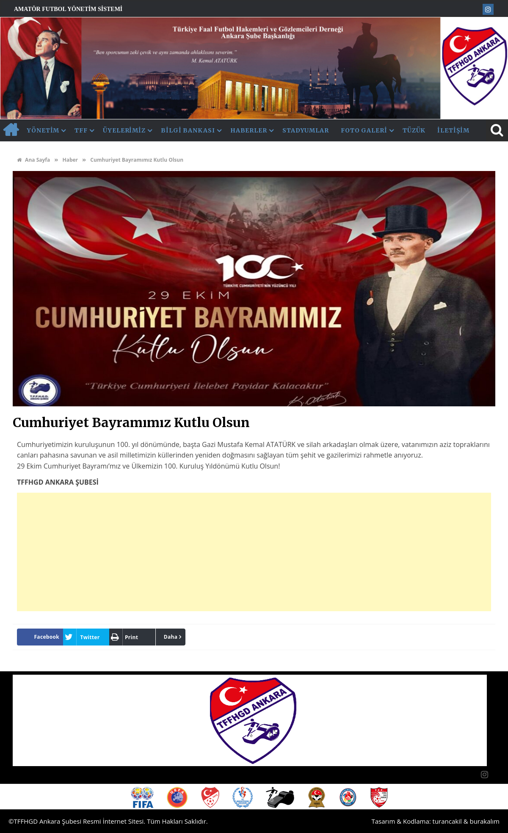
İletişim (453, 130)
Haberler (248, 130)
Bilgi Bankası (188, 130)
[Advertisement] (254, 552)
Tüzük (414, 130)
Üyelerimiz (124, 130)
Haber (70, 159)
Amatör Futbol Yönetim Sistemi (68, 9)
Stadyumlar (305, 130)
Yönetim (43, 130)
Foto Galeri (364, 130)
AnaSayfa (10, 130)
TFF (81, 130)
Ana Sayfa (33, 159)
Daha (171, 636)
